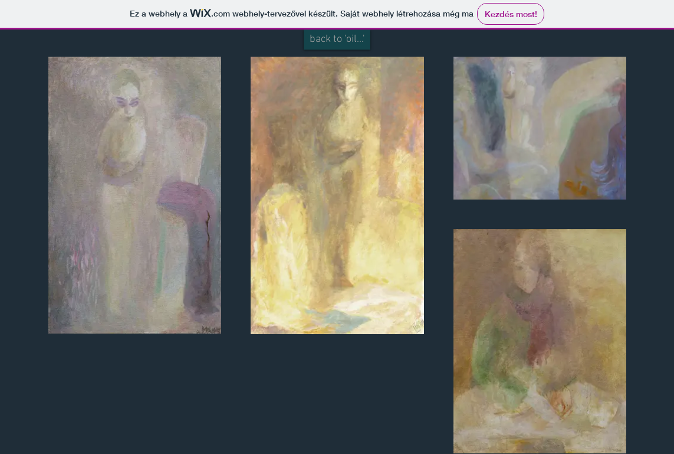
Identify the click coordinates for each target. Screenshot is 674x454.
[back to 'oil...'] (337, 40)
